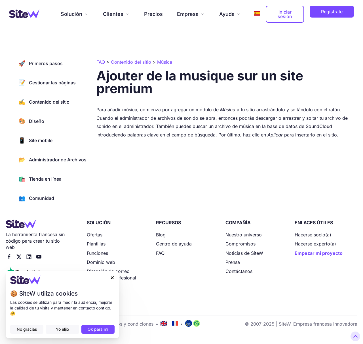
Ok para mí (98, 329)
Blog (161, 235)
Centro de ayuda (174, 244)
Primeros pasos (40, 63)
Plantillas (96, 244)
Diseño (31, 121)
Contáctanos (238, 271)
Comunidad (36, 198)
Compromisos (240, 244)
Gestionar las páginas (47, 83)
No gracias (27, 329)
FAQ (160, 253)
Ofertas (94, 235)
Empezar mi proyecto (319, 253)
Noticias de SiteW (244, 253)
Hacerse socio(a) (313, 235)
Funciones (97, 253)
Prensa (232, 262)
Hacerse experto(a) (315, 244)
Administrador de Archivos (52, 160)
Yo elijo (62, 329)
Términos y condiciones (128, 324)
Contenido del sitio (43, 102)
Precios (153, 14)
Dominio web (101, 262)
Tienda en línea (40, 179)
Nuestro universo (243, 235)
